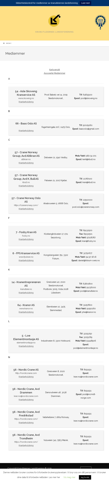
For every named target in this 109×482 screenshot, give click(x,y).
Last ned (85, 3)
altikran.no (26, 159)
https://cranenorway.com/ (26, 205)
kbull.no (26, 182)
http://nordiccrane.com (26, 373)
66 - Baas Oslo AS (26, 123)
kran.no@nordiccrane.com (26, 396)
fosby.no (26, 236)
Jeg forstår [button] (85, 477)
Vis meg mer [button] (69, 477)
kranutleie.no (26, 289)
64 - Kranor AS (26, 305)
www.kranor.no (26, 308)
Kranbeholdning (26, 102)
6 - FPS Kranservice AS (26, 253)
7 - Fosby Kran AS (26, 232)
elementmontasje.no (26, 342)
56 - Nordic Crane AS (26, 369)
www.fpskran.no (26, 257)
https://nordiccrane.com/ (26, 419)
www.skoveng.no (26, 98)
